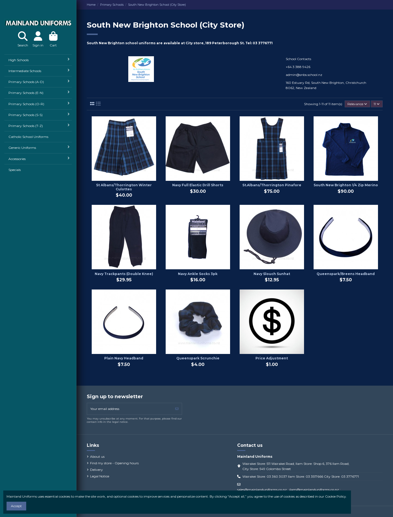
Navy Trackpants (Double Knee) (124, 274)
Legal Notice (99, 476)
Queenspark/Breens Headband (346, 274)
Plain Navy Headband (123, 358)
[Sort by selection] (357, 104)
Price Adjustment (271, 358)
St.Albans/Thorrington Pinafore (271, 185)
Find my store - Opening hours (114, 463)
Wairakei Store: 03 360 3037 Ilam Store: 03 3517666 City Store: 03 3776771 (300, 476)
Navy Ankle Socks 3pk (198, 274)
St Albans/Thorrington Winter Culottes (124, 187)
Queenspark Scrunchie (197, 358)
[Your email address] (129, 409)
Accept (16, 506)
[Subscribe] (177, 409)
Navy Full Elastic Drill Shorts (197, 185)
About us (97, 456)
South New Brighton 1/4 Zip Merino (346, 185)
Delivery (96, 470)
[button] (38, 59)
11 (377, 104)
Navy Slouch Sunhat (272, 274)
